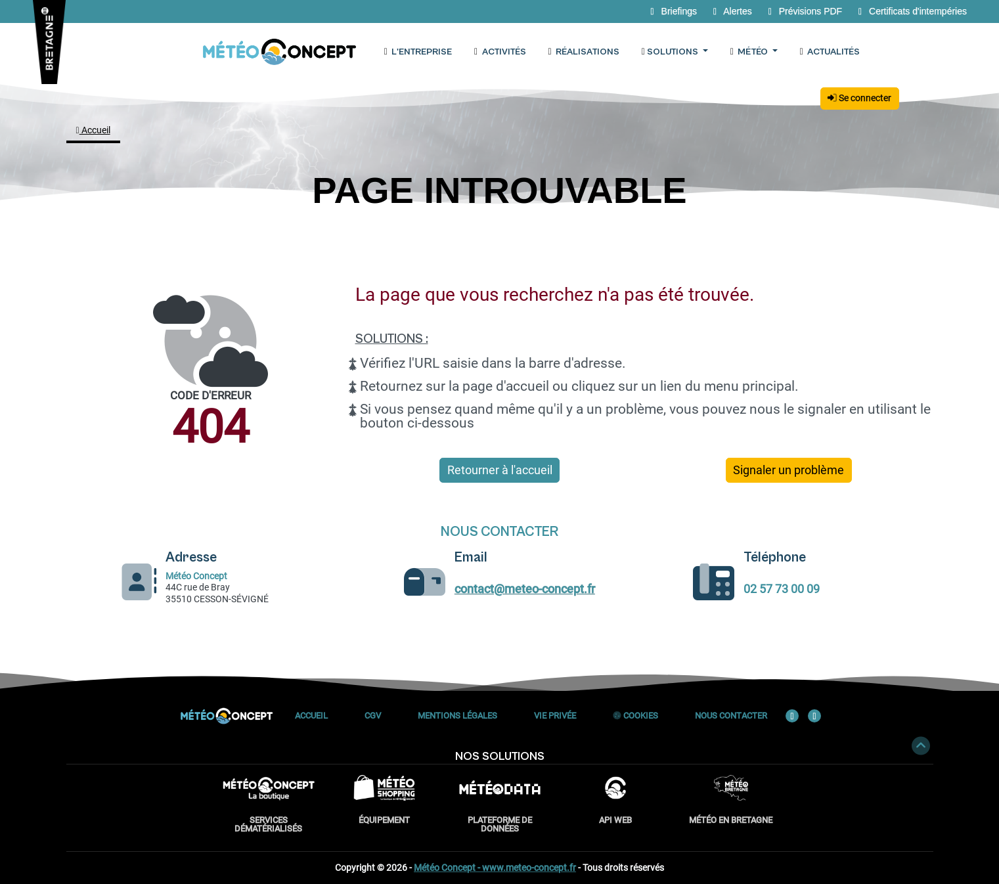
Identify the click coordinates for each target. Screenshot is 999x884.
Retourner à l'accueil (499, 470)
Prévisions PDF (804, 11)
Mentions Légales (457, 715)
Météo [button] (749, 52)
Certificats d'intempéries (910, 11)
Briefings (672, 11)
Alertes (732, 11)
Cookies (635, 715)
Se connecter (859, 98)
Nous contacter (731, 715)
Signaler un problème (788, 470)
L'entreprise (417, 52)
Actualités (829, 52)
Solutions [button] (670, 52)
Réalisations (583, 52)
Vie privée (555, 715)
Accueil (93, 130)
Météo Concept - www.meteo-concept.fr (495, 867)
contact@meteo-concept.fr (525, 589)
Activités (500, 52)
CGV (373, 715)
